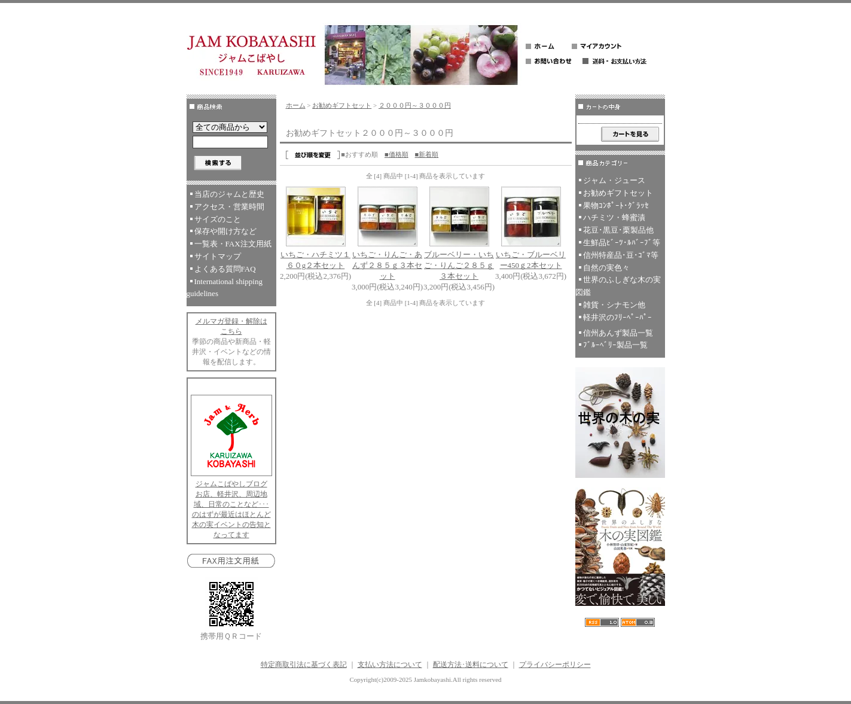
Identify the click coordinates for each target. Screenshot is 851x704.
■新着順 (427, 154)
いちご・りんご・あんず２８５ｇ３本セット (387, 265)
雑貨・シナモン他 (614, 304)
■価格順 (396, 154)
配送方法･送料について (470, 664)
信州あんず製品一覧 (618, 332)
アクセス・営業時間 (229, 206)
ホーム (296, 105)
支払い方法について (390, 664)
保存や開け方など (225, 231)
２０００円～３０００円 (415, 105)
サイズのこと (217, 219)
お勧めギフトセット (341, 105)
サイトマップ (217, 256)
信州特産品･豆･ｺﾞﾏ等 (620, 255)
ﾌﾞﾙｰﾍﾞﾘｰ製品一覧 (615, 344)
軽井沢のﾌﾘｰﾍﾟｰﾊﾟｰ (617, 317)
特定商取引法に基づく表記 (304, 664)
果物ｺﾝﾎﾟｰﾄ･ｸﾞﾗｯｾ (616, 205)
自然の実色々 (606, 267)
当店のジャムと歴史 (229, 194)
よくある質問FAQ (225, 268)
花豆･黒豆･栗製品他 (618, 229)
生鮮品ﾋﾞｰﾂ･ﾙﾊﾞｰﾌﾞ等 (621, 242)
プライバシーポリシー (555, 664)
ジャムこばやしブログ (231, 484)
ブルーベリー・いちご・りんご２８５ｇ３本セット (459, 265)
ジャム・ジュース (614, 180)
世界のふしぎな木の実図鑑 (618, 286)
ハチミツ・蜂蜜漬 (614, 217)
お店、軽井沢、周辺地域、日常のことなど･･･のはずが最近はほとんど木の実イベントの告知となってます (231, 514)
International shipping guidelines (225, 287)
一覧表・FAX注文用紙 (233, 243)
